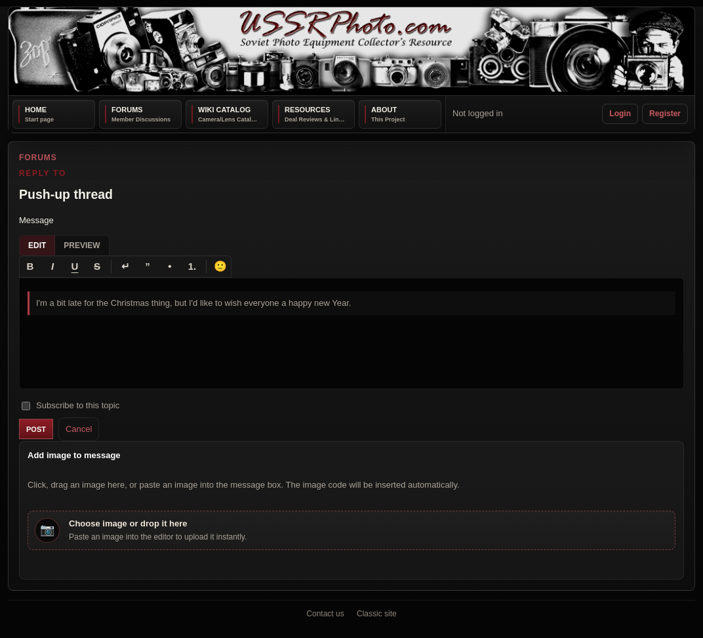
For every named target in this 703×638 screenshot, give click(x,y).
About (384, 110)
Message (36, 220)
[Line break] (125, 265)
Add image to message (74, 455)
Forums (127, 110)
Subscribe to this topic (70, 405)
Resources (308, 110)
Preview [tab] (82, 244)
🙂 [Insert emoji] (220, 265)
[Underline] (74, 265)
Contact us (325, 613)
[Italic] (52, 265)
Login (620, 113)
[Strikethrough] (97, 265)
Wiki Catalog (224, 110)
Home (36, 110)
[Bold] (30, 265)
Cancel (79, 428)
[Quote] (147, 265)
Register (665, 113)
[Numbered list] (192, 265)
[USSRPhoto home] (351, 51)
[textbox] (351, 333)
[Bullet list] (169, 265)
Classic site (377, 613)
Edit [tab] (37, 244)
